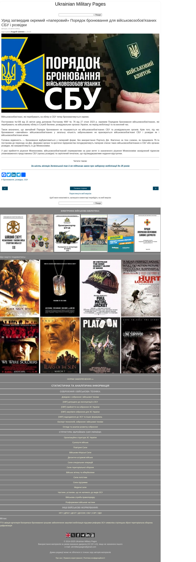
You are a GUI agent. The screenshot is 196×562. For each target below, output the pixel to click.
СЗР (94, 513)
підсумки (88, 523)
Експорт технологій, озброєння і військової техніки (80, 422)
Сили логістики (80, 477)
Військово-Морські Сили (80, 452)
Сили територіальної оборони (80, 467)
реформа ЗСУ (98, 523)
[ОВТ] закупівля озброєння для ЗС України (80, 412)
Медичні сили (80, 487)
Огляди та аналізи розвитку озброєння (80, 427)
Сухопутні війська (80, 442)
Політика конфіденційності (94, 558)
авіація (7, 523)
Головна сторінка (80, 188)
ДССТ (73, 513)
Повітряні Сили (80, 447)
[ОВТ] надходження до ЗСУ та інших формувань (80, 417)
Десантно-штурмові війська (80, 457)
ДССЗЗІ (81, 513)
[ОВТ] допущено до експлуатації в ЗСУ (80, 402)
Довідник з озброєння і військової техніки (80, 397)
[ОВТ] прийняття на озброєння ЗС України (80, 407)
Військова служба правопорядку (80, 497)
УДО (100, 513)
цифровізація (6, 525)
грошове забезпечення (54, 523)
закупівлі (69, 523)
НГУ (61, 513)
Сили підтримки (80, 482)
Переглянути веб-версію (80, 193)
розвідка (19, 180)
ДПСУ (67, 513)
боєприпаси (26, 523)
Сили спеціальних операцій (80, 462)
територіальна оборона (141, 523)
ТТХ (2, 523)
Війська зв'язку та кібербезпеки (80, 472)
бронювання (8, 180)
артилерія (15, 523)
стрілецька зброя (123, 523)
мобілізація (78, 523)
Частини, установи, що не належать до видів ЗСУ (80, 492)
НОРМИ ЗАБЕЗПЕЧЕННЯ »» (80, 379)
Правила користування (73, 558)
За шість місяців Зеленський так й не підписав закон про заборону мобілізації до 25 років (80, 166)
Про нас (59, 558)
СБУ (26, 180)
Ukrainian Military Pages (80, 4)
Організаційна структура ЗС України (80, 437)
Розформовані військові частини (80, 502)
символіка (110, 523)
